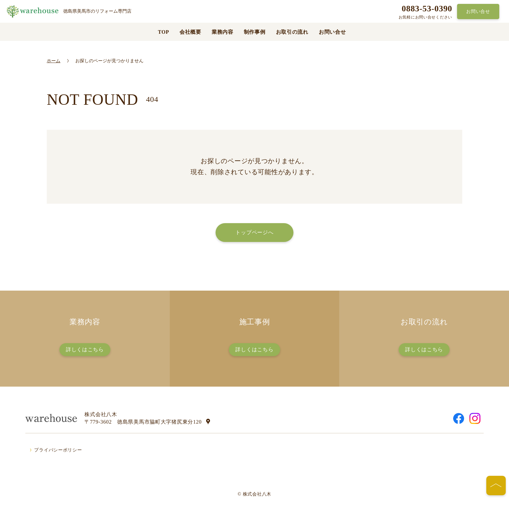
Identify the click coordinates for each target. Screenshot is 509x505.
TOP (163, 32)
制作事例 (255, 32)
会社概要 (190, 32)
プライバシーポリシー (58, 449)
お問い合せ (478, 11)
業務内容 (222, 32)
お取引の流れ (292, 32)
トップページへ (254, 232)
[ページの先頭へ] (496, 485)
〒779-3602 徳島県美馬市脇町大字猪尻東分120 (143, 422)
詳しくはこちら (85, 349)
